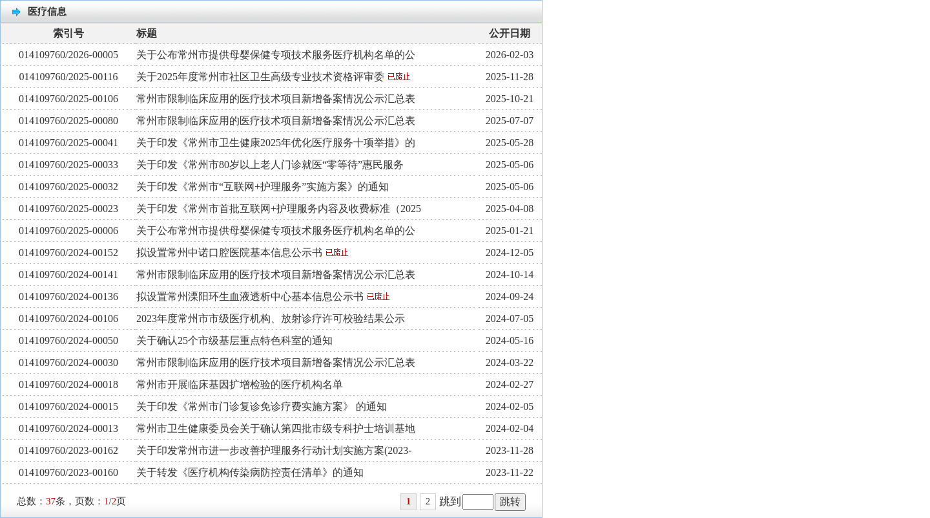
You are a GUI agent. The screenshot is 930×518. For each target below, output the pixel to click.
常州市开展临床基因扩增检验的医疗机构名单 (239, 384)
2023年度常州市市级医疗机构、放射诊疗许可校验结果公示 (270, 318)
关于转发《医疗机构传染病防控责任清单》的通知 (250, 472)
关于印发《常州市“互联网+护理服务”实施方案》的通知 (262, 186)
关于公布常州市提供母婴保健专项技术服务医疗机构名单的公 (275, 54)
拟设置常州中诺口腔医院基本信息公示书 (242, 252)
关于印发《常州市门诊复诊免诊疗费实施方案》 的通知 (261, 406)
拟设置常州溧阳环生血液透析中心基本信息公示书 (262, 296)
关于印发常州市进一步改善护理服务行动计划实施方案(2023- (274, 450)
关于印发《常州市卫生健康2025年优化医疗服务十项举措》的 (275, 142)
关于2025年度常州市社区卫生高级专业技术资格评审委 (273, 76)
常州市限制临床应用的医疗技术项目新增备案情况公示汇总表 (275, 98)
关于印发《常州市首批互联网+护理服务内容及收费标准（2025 (278, 208)
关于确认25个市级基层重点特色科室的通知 (234, 340)
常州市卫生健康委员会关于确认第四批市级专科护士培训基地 (275, 428)
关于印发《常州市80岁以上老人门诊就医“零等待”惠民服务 (270, 164)
